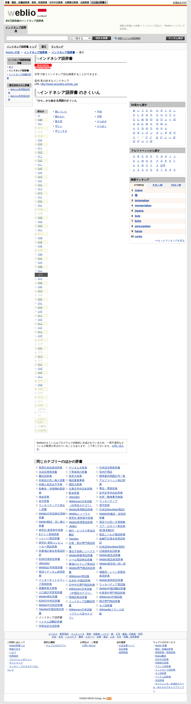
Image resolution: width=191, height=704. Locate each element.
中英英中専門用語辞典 (112, 592)
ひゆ (40, 266)
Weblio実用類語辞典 (81, 509)
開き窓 (58, 121)
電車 (89, 634)
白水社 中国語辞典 (79, 580)
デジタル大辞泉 (78, 467)
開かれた (60, 116)
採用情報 (123, 652)
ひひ (40, 225)
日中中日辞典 (56, 2)
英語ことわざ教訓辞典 (112, 534)
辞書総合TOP (180, 2)
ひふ (40, 230)
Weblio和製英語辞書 (81, 555)
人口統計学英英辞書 (50, 592)
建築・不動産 (129, 634)
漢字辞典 (104, 505)
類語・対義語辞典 (20, 2)
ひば (40, 368)
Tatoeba (73, 538)
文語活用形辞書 (48, 471)
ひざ (40, 327)
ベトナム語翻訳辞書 (50, 621)
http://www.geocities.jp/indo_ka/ (59, 84)
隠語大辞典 (75, 484)
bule (137, 215)
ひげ (40, 319)
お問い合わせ (89, 645)
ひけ (40, 152)
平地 (99, 111)
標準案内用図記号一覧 (112, 475)
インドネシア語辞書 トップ (22, 46)
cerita (138, 236)
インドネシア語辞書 (63, 52)
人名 (112, 637)
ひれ (40, 287)
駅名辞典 (74, 492)
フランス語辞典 (163, 666)
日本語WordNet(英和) (112, 546)
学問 (140, 634)
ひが (40, 307)
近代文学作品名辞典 (111, 492)
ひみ (40, 246)
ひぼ (40, 385)
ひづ (40, 356)
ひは (40, 221)
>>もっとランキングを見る (170, 240)
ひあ (40, 119)
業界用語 (64, 634)
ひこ (40, 156)
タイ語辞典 (160, 673)
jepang (139, 210)
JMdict (73, 526)
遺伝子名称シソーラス (82, 551)
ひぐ (40, 315)
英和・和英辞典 (39, 2)
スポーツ (89, 637)
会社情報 (123, 649)
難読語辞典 (45, 475)
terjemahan (142, 200)
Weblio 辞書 (13, 52)
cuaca (139, 190)
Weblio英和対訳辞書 (111, 580)
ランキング (57, 46)
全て (11, 66)
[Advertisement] (119, 15)
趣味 (81, 637)
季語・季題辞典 (108, 488)
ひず (40, 336)
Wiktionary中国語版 (110, 596)
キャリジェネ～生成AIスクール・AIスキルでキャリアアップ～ (168, 687)
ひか (40, 140)
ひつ (40, 189)
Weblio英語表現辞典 (111, 559)
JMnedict (44, 563)
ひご (40, 323)
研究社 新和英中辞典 (81, 517)
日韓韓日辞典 (71, 2)
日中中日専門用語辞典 (82, 584)
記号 (162, 165)
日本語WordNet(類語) (112, 509)
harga (138, 231)
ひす (40, 168)
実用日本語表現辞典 (50, 467)
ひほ (40, 238)
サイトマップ (16, 663)
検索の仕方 (15, 649)
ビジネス (52, 634)
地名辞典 (44, 496)
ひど (40, 364)
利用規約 (13, 656)
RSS (109, 698)
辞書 (7, 2)
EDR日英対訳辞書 (49, 559)
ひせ (40, 172)
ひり (40, 278)
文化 (54, 637)
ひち (40, 185)
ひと (40, 197)
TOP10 (139, 185)
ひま (40, 242)
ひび (40, 372)
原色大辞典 (75, 475)
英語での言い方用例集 (112, 522)
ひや (40, 262)
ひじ (40, 331)
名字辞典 (44, 501)
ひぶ (40, 376)
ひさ (40, 160)
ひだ (40, 348)
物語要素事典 (76, 480)
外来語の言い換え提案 (52, 480)
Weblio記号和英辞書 (51, 567)
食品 (105, 637)
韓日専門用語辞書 (109, 601)
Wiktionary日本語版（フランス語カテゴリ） (80, 613)
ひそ (40, 176)
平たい (58, 126)
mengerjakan (143, 205)
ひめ (40, 254)
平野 (99, 116)
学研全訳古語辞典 (49, 625)
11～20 (157, 184)
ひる (40, 282)
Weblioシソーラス (79, 513)
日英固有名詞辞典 (109, 551)
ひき (40, 144)
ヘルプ (12, 652)
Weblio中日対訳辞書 (51, 605)
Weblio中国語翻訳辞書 (112, 588)
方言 (119, 637)
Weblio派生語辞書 (109, 555)
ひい (40, 123)
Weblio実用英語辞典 (81, 522)
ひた (40, 181)
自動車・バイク (101, 634)
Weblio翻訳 (160, 656)
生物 (99, 637)
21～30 (176, 184)
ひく (40, 148)
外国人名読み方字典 (50, 484)
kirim (138, 220)
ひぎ (40, 311)
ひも (40, 258)
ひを (40, 299)
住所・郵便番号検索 (111, 496)
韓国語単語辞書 (78, 597)
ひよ (40, 270)
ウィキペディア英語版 (112, 584)
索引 (43, 46)
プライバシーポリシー (20, 659)
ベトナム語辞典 (163, 676)
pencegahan (143, 226)
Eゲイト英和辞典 (49, 534)
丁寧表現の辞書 (78, 471)
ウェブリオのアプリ (56, 645)
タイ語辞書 (105, 605)
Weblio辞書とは (17, 645)
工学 (118, 634)
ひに (40, 205)
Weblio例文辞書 (48, 596)
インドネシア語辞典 (35, 52)
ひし (40, 164)
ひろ (40, 291)
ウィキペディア (108, 501)
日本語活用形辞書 (109, 467)
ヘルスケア (70, 637)
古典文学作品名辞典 (80, 488)
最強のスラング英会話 (82, 563)
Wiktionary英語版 (79, 576)
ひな (40, 201)
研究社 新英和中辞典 (51, 530)
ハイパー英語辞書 (49, 538)
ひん (40, 303)
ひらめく (102, 126)
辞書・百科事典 (131, 637)
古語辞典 (84, 2)
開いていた (61, 111)
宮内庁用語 (105, 471)
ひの (40, 217)
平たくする (61, 131)
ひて (40, 193)
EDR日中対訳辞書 (49, 600)
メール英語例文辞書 (80, 559)
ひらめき (102, 121)
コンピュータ (77, 634)
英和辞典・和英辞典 (165, 652)
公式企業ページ (126, 645)
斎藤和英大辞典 (48, 588)
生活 (61, 637)
